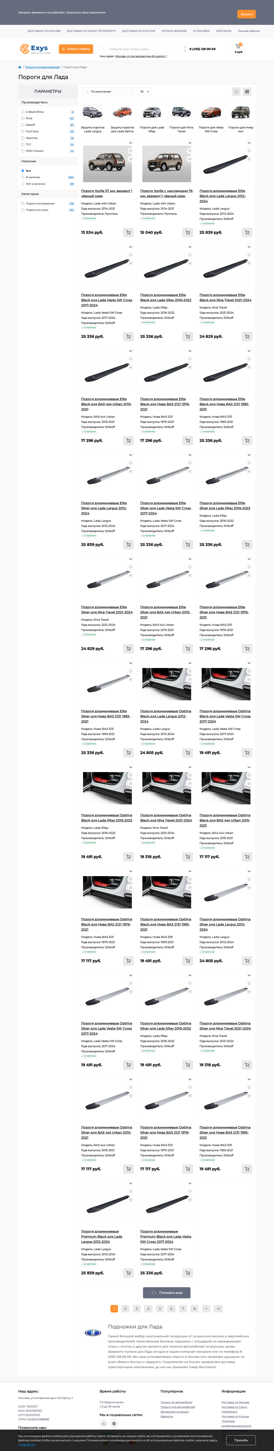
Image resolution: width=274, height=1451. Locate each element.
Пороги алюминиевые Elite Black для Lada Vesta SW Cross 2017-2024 (106, 296)
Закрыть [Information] (247, 10)
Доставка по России (138, 27)
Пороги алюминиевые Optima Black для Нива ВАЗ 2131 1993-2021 (165, 921)
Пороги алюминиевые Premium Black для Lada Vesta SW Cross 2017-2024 (165, 1233)
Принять (241, 1440)
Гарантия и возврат (234, 1427)
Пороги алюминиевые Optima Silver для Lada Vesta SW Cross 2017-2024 (106, 1025)
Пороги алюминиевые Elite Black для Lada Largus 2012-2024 (223, 192)
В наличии (47, 174)
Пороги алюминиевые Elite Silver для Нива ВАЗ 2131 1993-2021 (105, 713)
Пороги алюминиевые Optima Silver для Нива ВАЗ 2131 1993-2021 (225, 1129)
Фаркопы (167, 1413)
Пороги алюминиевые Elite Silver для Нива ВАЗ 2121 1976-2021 (224, 609)
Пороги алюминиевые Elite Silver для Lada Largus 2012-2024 (104, 505)
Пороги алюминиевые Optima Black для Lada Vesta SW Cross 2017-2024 (225, 713)
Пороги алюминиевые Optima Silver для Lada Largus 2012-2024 (225, 921)
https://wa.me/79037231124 (103, 1420)
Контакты (223, 27)
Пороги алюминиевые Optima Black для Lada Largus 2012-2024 (165, 713)
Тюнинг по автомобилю (176, 1398)
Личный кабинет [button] (249, 27)
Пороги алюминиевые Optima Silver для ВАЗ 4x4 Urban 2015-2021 (106, 1129)
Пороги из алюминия (47, 200)
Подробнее (26, 1444)
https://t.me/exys (114, 1420)
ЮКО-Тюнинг (47, 147)
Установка (201, 27)
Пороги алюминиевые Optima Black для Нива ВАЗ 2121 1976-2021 (106, 921)
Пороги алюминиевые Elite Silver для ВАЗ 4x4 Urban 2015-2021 (165, 609)
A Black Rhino (47, 108)
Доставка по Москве (44, 27)
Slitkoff (47, 122)
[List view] (236, 88)
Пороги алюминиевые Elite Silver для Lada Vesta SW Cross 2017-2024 (165, 505)
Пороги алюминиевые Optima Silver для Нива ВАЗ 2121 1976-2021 (165, 1129)
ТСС (47, 141)
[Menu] (76, 45)
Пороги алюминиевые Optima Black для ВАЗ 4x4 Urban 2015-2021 (225, 817)
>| (218, 1305)
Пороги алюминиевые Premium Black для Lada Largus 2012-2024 (101, 1233)
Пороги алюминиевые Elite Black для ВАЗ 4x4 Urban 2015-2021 (106, 401)
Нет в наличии (47, 180)
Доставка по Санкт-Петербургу (91, 27)
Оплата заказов (174, 27)
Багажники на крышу (175, 1408)
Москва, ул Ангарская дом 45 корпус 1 (141, 52)
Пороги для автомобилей (42, 63)
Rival (47, 115)
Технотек (47, 135)
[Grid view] (247, 88)
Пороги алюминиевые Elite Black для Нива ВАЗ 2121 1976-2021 (165, 401)
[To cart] (128, 229)
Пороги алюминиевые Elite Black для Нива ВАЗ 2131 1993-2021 (224, 401)
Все (26, 167)
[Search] (104, 45)
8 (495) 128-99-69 (202, 46)
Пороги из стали (47, 207)
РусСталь (47, 128)
